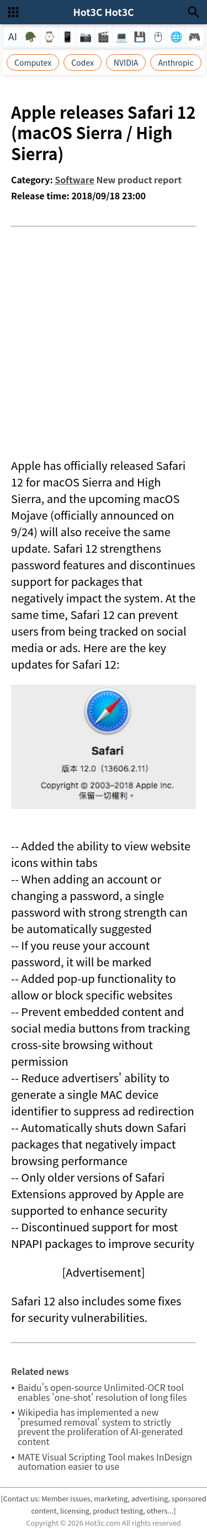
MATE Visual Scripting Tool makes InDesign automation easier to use (105, 1461)
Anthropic (175, 62)
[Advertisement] (103, 336)
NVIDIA (126, 62)
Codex (82, 62)
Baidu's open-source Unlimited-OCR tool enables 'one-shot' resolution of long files (102, 1392)
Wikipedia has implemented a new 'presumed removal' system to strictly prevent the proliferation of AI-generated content (100, 1426)
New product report (139, 179)
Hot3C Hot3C (103, 12)
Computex (32, 62)
